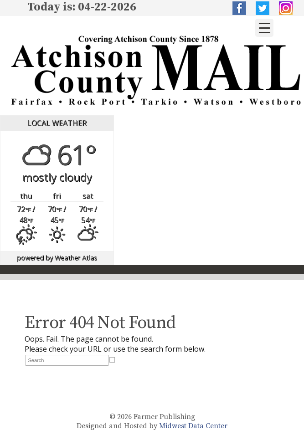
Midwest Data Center (193, 425)
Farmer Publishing (164, 416)
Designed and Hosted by (118, 425)
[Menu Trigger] (264, 28)
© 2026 (120, 416)
